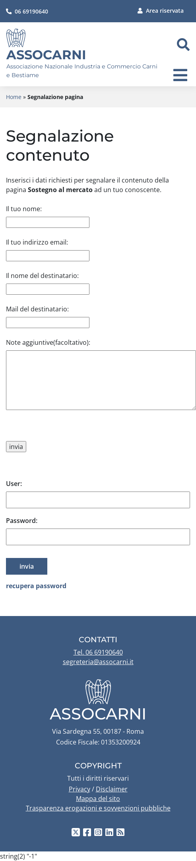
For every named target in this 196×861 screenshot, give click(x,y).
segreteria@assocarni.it (98, 661)
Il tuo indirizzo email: (37, 242)
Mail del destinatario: (37, 309)
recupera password (36, 585)
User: (14, 483)
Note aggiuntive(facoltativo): (48, 342)
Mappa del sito (98, 798)
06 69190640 (27, 11)
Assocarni (46, 54)
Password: (21, 520)
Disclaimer (112, 789)
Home (13, 97)
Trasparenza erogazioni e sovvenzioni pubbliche (98, 808)
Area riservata (161, 10)
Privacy (79, 789)
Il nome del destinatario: (42, 275)
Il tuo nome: (24, 208)
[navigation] (180, 75)
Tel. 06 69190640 (98, 652)
